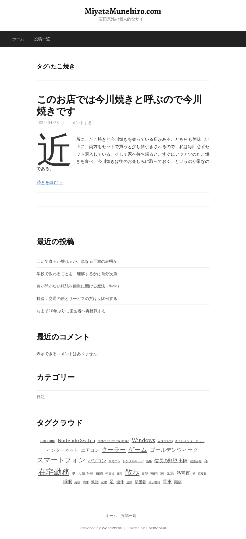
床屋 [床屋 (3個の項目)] (120, 473)
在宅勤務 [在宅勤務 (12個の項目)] (53, 472)
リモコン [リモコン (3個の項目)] (114, 461)
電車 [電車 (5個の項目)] (167, 482)
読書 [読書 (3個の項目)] (104, 482)
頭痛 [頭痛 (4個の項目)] (178, 482)
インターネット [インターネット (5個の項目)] (63, 450)
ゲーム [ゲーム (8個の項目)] (137, 449)
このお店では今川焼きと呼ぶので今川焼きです (119, 105)
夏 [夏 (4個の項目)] (74, 473)
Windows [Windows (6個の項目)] (143, 440)
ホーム (18, 38)
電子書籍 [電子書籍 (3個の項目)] (154, 482)
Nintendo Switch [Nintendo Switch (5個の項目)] (76, 440)
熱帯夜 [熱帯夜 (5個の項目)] (183, 473)
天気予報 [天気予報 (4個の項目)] (85, 473)
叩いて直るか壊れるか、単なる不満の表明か (77, 261)
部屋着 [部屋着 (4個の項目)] (140, 482)
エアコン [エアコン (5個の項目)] (90, 450)
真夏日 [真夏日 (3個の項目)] (202, 473)
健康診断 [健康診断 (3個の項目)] (196, 461)
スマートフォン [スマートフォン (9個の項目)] (61, 460)
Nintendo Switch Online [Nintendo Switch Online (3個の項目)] (113, 441)
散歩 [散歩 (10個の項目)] (132, 472)
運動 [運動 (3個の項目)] (129, 482)
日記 (41, 396)
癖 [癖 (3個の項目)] (193, 473)
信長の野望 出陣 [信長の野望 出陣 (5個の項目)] (171, 461)
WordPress (112, 528)
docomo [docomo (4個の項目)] (47, 440)
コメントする (80, 122)
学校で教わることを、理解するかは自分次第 (77, 273)
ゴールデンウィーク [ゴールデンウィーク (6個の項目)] (174, 449)
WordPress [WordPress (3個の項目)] (165, 441)
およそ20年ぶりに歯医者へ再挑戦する (71, 310)
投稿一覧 (42, 38)
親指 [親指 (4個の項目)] (95, 482)
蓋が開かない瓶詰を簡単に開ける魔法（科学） (79, 286)
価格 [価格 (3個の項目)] (149, 461)
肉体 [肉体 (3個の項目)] (86, 482)
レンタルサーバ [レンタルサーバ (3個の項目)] (133, 461)
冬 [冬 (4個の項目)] (206, 460)
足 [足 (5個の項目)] (111, 482)
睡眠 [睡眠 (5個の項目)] (67, 482)
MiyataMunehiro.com (123, 11)
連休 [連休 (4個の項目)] (120, 482)
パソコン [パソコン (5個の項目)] (97, 461)
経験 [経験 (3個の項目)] (77, 482)
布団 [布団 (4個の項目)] (99, 473)
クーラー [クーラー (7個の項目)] (114, 449)
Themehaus (156, 528)
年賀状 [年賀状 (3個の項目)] (109, 473)
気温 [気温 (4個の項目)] (170, 473)
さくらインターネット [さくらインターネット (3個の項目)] (190, 441)
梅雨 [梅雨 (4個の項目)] (154, 473)
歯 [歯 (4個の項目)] (162, 473)
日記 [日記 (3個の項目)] (145, 473)
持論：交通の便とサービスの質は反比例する (77, 298)
